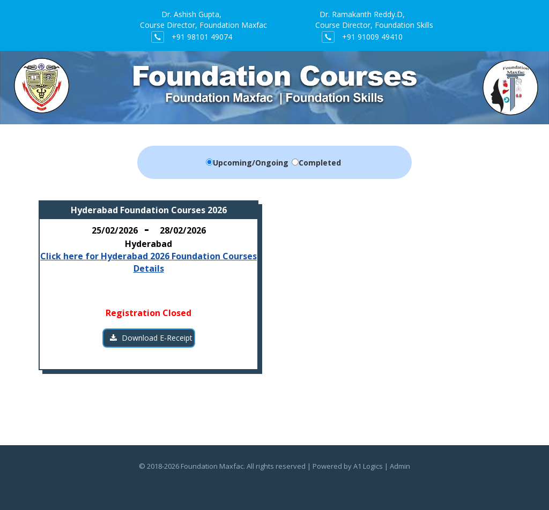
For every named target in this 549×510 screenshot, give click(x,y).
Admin (400, 466)
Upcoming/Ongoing (250, 163)
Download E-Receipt (151, 338)
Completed (320, 163)
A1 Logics (368, 466)
